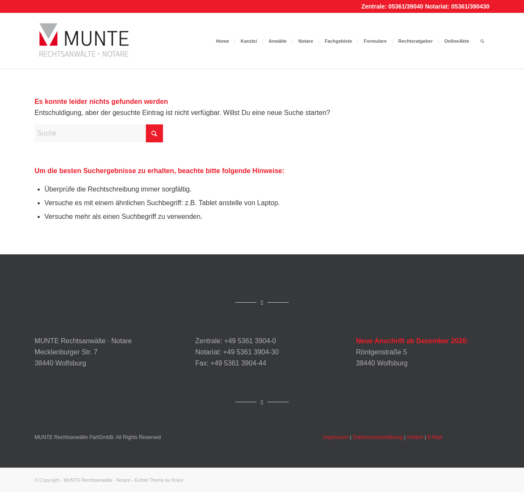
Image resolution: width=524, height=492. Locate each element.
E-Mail (434, 437)
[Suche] (482, 41)
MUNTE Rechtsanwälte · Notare (97, 480)
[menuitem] (222, 41)
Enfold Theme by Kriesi (159, 480)
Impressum (336, 437)
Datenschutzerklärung (378, 437)
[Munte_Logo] (84, 41)
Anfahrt (415, 437)
